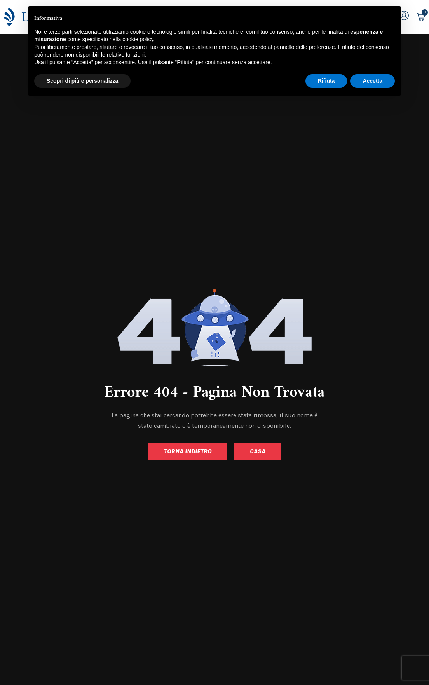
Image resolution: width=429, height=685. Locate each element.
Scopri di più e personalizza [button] (82, 81)
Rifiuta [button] (326, 81)
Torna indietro (188, 451)
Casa (257, 451)
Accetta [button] (372, 81)
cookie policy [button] (137, 39)
